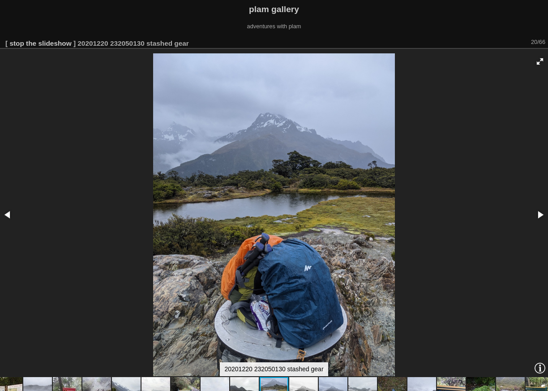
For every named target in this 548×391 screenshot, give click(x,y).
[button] (540, 61)
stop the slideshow (40, 43)
